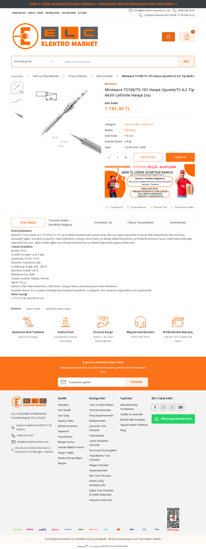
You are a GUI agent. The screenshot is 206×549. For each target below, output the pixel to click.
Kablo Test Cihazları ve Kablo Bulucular (101, 492)
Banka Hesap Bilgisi (70, 458)
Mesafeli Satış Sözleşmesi (128, 407)
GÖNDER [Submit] (136, 382)
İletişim (62, 463)
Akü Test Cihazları (100, 476)
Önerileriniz (178, 222)
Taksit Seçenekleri (140, 222)
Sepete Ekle (147, 157)
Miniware (130, 130)
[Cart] (186, 37)
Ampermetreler (98, 470)
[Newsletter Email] (103, 382)
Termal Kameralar (100, 410)
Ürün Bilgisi (28, 222)
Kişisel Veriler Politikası (134, 425)
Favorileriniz (65, 436)
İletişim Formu (66, 442)
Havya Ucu (147, 124)
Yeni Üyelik (64, 410)
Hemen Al (180, 157)
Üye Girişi (63, 415)
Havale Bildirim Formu (71, 447)
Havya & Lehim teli (100, 500)
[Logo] (56, 36)
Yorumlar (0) (103, 222)
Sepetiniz (63, 431)
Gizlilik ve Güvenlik (131, 414)
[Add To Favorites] (182, 207)
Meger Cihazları (98, 465)
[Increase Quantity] (126, 157)
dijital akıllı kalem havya (58, 308)
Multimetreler (97, 420)
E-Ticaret (95, 546)
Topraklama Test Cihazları (99, 457)
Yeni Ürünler (132, 124)
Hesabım (63, 404)
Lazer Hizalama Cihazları (98, 443)
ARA (186, 61)
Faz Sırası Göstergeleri (103, 450)
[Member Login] (168, 36)
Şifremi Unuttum (67, 426)
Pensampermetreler (101, 415)
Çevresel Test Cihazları (97, 428)
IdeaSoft (82, 546)
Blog (123, 430)
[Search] (128, 61)
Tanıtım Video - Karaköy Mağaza (60, 222)
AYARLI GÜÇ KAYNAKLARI (97, 483)
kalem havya (33, 308)
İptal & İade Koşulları (132, 419)
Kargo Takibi (66, 452)
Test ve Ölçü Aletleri (101, 404)
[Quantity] (117, 157)
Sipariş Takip (65, 420)
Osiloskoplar (96, 435)
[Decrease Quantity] (109, 157)
